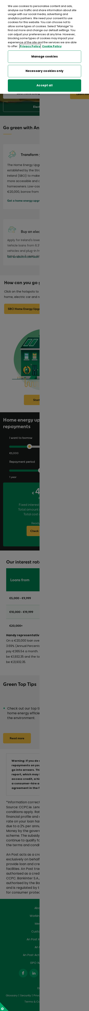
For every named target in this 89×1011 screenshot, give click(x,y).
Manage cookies (44, 50)
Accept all (44, 79)
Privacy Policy (30, 40)
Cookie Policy (52, 40)
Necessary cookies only (44, 65)
